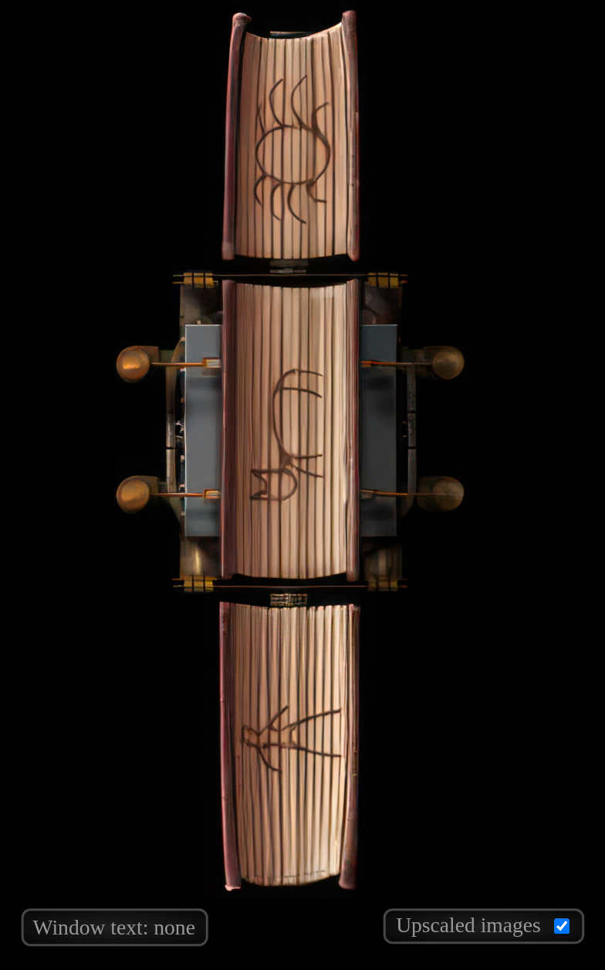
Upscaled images (483, 924)
